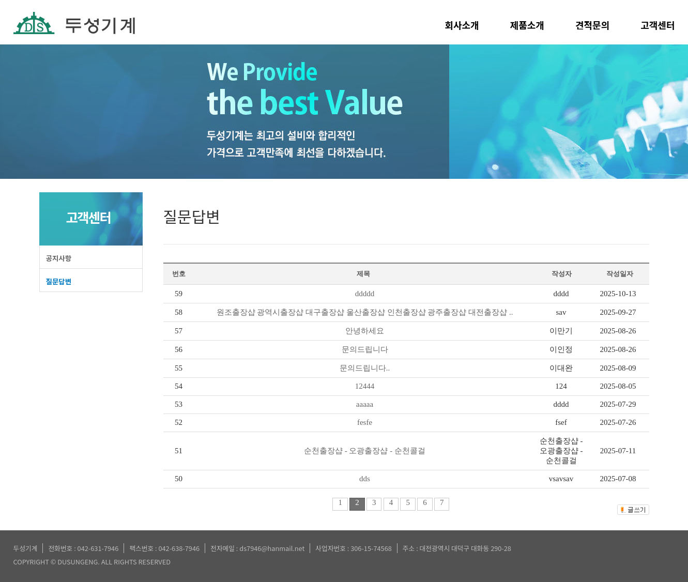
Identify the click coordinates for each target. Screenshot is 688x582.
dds (364, 478)
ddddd (365, 293)
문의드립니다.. (365, 368)
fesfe (364, 422)
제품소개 (527, 25)
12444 (365, 386)
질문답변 (59, 281)
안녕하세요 (364, 331)
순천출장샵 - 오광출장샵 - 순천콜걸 (364, 451)
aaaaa (364, 404)
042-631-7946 (98, 548)
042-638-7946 (179, 548)
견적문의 (592, 25)
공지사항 (59, 258)
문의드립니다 (365, 349)
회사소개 (462, 25)
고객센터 (657, 25)
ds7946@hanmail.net (271, 548)
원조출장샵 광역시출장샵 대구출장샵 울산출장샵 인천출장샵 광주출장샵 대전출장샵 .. (365, 312)
